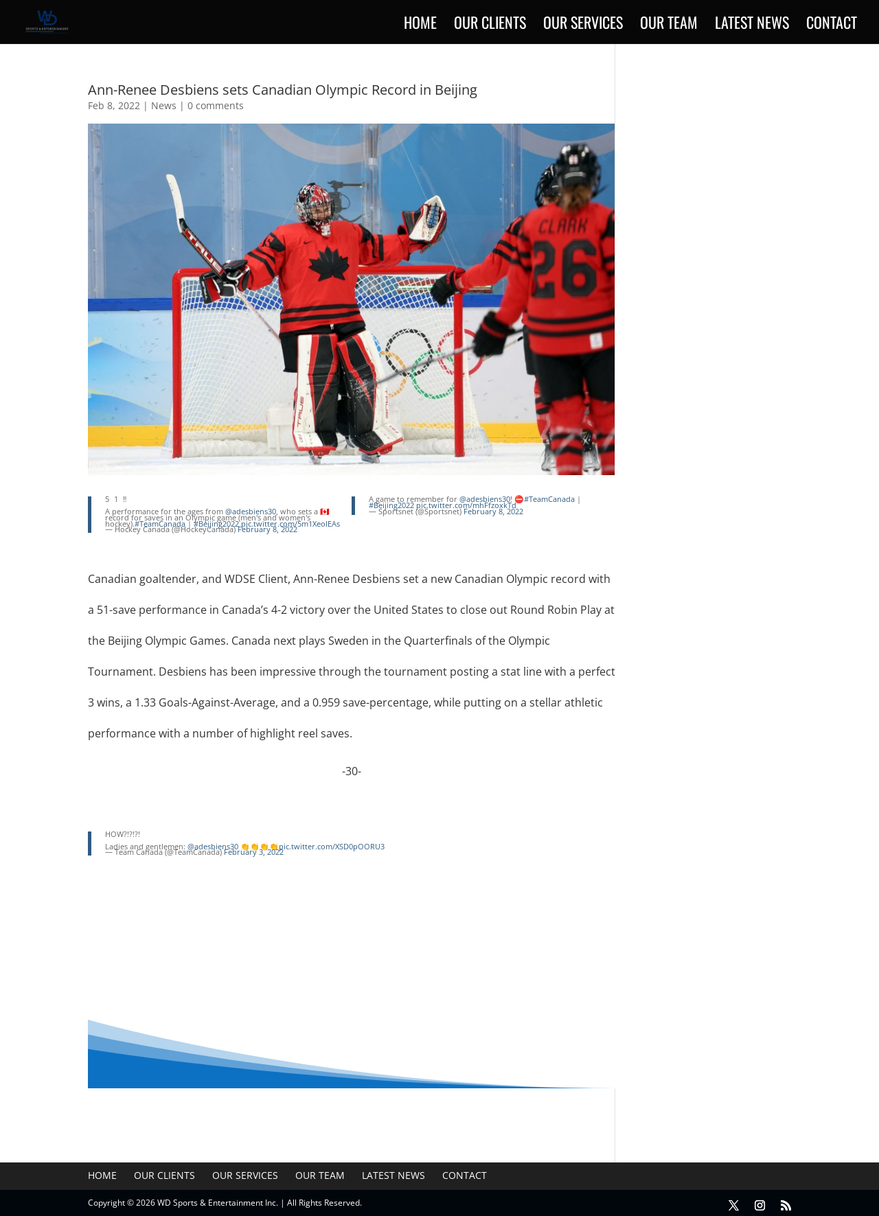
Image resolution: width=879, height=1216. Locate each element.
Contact (831, 25)
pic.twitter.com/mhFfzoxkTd (466, 505)
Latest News (752, 25)
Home (420, 25)
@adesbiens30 (250, 511)
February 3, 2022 (254, 852)
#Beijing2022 (216, 523)
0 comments (215, 105)
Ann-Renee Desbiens (345, 578)
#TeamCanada (160, 523)
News (163, 105)
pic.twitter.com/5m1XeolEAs (290, 523)
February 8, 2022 (267, 529)
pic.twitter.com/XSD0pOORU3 (332, 846)
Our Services (583, 25)
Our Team (669, 25)
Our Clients (490, 25)
